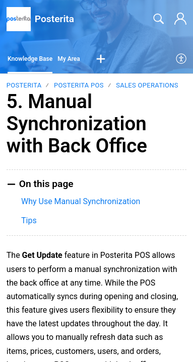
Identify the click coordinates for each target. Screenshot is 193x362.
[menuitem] (181, 59)
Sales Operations (147, 85)
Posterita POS (79, 85)
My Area (68, 58)
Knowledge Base (30, 58)
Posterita (24, 85)
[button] (101, 59)
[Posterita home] (19, 19)
